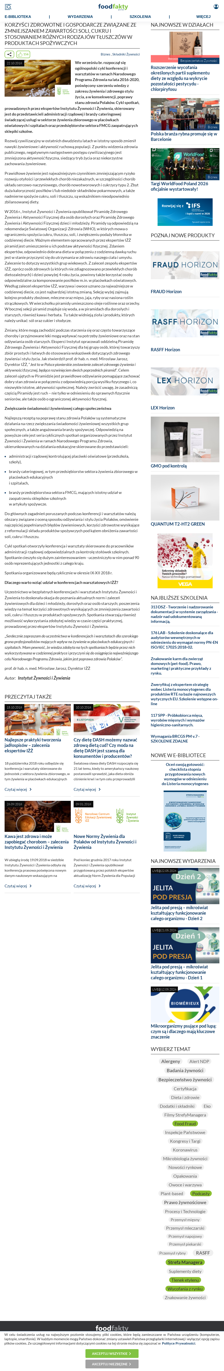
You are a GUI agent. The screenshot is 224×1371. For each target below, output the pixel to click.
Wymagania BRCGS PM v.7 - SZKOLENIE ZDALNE (175, 738)
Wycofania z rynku (185, 1288)
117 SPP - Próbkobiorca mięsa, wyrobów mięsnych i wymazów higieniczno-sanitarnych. (178, 720)
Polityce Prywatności (178, 1343)
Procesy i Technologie (185, 1211)
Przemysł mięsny (185, 1219)
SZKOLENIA (140, 17)
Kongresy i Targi (185, 1141)
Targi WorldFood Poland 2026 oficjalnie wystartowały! (179, 186)
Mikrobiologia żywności (185, 1158)
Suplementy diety (185, 1271)
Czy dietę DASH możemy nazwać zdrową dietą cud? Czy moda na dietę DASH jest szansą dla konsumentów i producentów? (105, 748)
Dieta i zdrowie (185, 1097)
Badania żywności (185, 1070)
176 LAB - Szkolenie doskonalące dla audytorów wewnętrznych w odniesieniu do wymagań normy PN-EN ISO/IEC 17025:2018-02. (184, 639)
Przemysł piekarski (185, 1244)
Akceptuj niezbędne (110, 1364)
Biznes (105, 54)
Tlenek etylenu (185, 1280)
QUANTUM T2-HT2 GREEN (178, 523)
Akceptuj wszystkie (110, 1353)
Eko (207, 1106)
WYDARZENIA (80, 17)
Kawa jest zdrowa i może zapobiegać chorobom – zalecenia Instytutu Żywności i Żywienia (37, 842)
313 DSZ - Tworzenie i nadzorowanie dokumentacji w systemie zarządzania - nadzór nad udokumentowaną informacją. (184, 614)
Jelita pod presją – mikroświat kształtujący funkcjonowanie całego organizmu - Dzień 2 (179, 913)
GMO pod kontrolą (169, 465)
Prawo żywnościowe (185, 1202)
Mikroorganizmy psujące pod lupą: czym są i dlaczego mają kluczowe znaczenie (183, 1031)
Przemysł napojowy (185, 1236)
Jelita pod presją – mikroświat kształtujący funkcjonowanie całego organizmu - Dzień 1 (179, 972)
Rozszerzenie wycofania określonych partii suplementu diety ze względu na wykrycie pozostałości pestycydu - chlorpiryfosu (180, 78)
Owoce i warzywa (185, 1184)
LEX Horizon (163, 407)
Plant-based (172, 1193)
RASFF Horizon (165, 349)
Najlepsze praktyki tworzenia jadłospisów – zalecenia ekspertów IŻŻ (33, 745)
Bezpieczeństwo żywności (185, 1079)
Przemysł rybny (172, 1253)
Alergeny (170, 1061)
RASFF (203, 1252)
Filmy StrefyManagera (185, 1114)
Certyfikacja (185, 1088)
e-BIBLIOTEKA (18, 17)
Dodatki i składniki (177, 1106)
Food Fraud (185, 1123)
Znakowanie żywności (185, 1297)
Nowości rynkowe (185, 1167)
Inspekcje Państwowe (185, 1132)
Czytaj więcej (16, 789)
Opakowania (185, 1176)
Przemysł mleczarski (185, 1228)
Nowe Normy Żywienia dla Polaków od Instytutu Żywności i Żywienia (105, 842)
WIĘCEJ (203, 17)
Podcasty (201, 1193)
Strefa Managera (185, 1262)
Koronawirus (185, 1149)
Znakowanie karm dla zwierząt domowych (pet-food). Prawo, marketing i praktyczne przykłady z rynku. (181, 665)
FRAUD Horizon (166, 291)
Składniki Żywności (126, 54)
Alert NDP (199, 1061)
